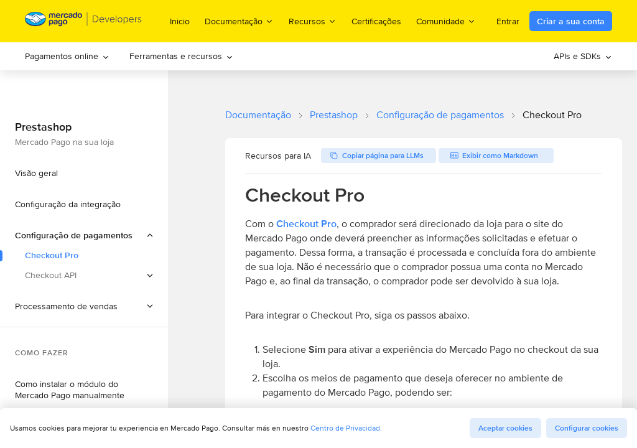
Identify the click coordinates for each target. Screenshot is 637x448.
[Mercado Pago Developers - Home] (83, 21)
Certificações (376, 21)
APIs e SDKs (583, 56)
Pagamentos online (67, 56)
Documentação (258, 115)
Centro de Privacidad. (346, 427)
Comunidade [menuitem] (446, 21)
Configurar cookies (586, 428)
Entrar (507, 21)
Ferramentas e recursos (181, 56)
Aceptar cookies (505, 428)
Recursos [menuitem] (313, 21)
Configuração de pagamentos (440, 115)
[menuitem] (67, 56)
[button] (84, 306)
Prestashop (334, 115)
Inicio (180, 21)
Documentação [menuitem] (239, 21)
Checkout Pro (306, 224)
